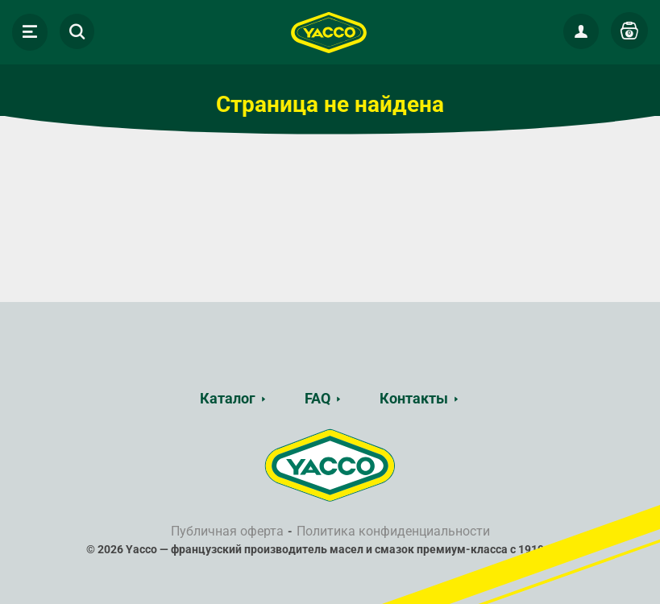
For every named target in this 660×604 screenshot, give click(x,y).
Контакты (414, 398)
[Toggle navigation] (30, 32)
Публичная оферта (227, 531)
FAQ (317, 398)
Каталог (227, 398)
